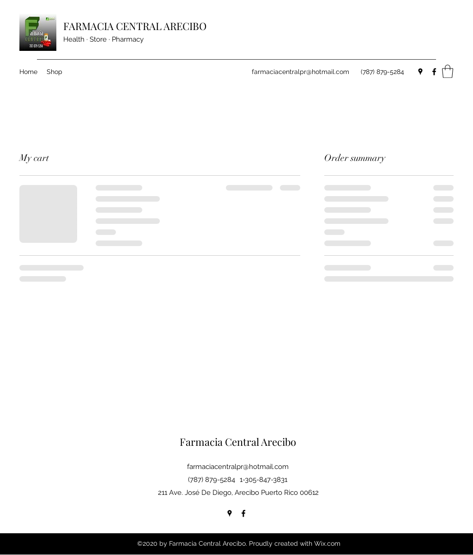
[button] (447, 71)
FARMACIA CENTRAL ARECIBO (134, 26)
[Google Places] (420, 71)
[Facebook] (434, 71)
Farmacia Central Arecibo (238, 442)
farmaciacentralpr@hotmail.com (300, 71)
